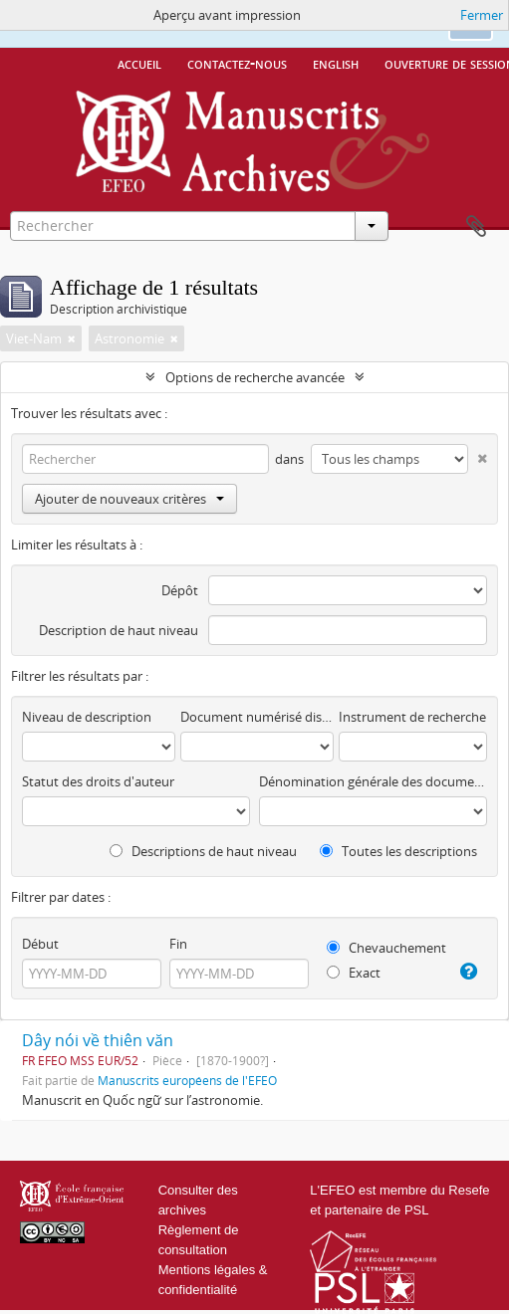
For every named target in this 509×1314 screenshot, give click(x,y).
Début (40, 944)
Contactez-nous (237, 63)
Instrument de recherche (412, 717)
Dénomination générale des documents (373, 781)
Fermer (481, 15)
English (336, 63)
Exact (354, 973)
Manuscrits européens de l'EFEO (187, 1080)
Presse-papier (476, 227)
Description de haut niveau (118, 630)
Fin (178, 944)
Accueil (139, 63)
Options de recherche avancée (255, 377)
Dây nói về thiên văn (97, 1040)
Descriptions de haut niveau (203, 851)
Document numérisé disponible (257, 717)
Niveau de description (86, 717)
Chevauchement (386, 948)
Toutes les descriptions (398, 851)
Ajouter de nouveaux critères (129, 499)
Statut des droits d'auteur (98, 781)
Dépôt (179, 590)
